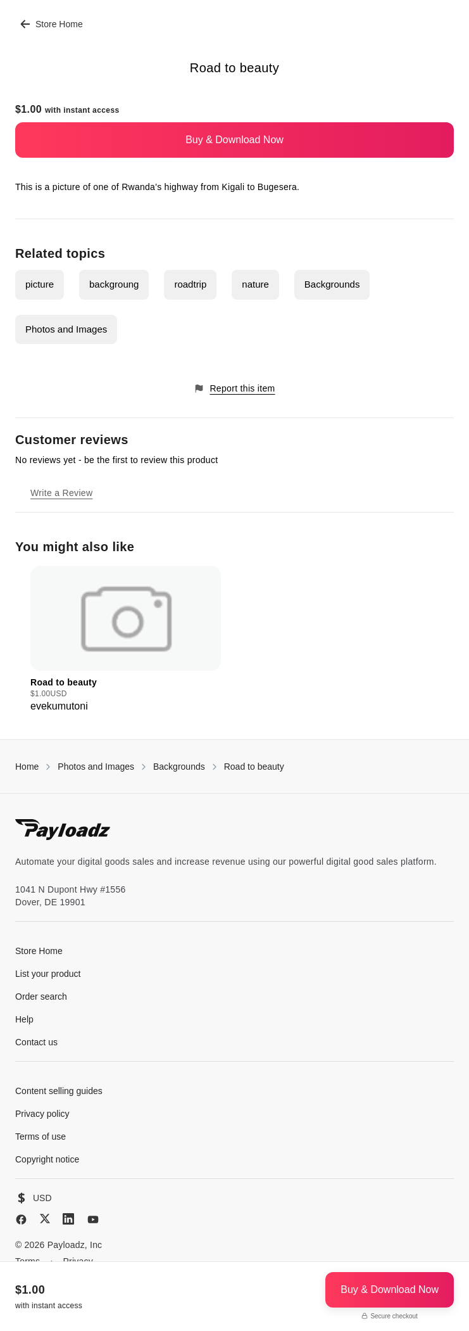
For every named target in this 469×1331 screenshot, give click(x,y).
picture (39, 284)
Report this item (234, 388)
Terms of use (40, 1136)
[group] (125, 640)
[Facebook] (21, 1219)
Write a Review (61, 493)
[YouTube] (93, 1219)
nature (255, 284)
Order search (41, 996)
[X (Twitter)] (45, 1218)
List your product (48, 974)
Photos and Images (66, 329)
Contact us (36, 1042)
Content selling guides (59, 1091)
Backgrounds (332, 284)
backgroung (114, 284)
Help (24, 1019)
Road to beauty (254, 766)
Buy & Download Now (234, 139)
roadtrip (190, 284)
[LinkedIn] (68, 1219)
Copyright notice (47, 1159)
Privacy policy (42, 1114)
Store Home (51, 24)
